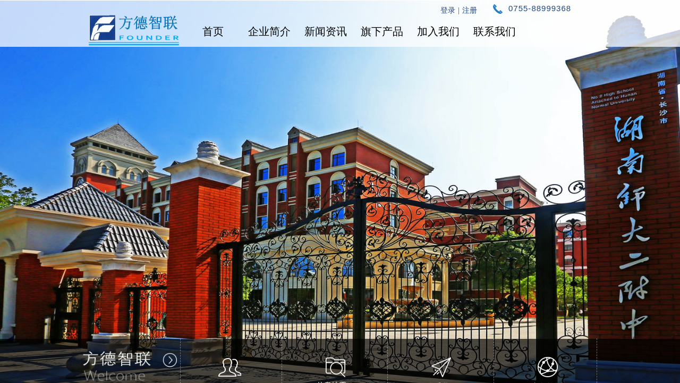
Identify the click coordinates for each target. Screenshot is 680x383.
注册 (469, 10)
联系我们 (494, 31)
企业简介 (269, 31)
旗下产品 (382, 31)
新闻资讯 (325, 31)
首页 (213, 31)
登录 (447, 10)
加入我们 (438, 31)
